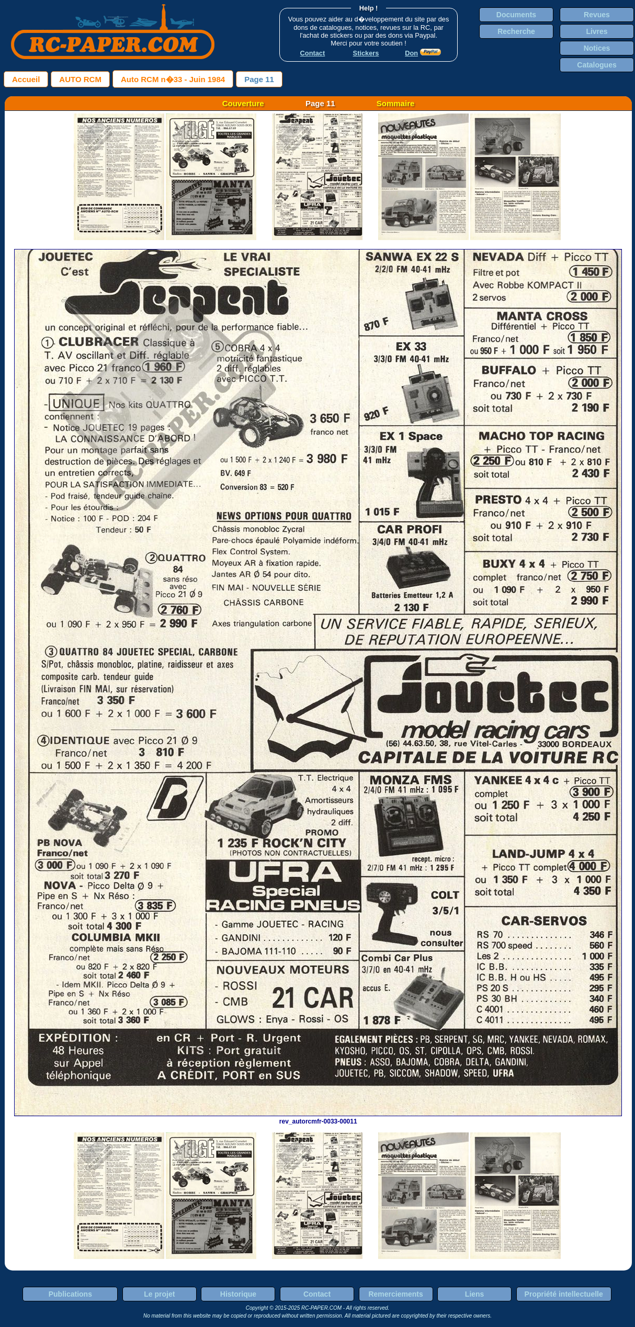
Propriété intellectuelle (564, 1294)
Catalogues (596, 65)
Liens (474, 1294)
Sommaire (396, 103)
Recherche (516, 31)
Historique (238, 1294)
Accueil (26, 79)
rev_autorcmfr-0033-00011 (318, 1117)
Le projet (159, 1294)
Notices (597, 48)
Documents (516, 14)
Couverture (243, 103)
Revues (597, 14)
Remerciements (395, 1294)
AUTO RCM (80, 79)
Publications (70, 1294)
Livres (596, 31)
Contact (317, 1294)
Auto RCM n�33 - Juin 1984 (173, 79)
